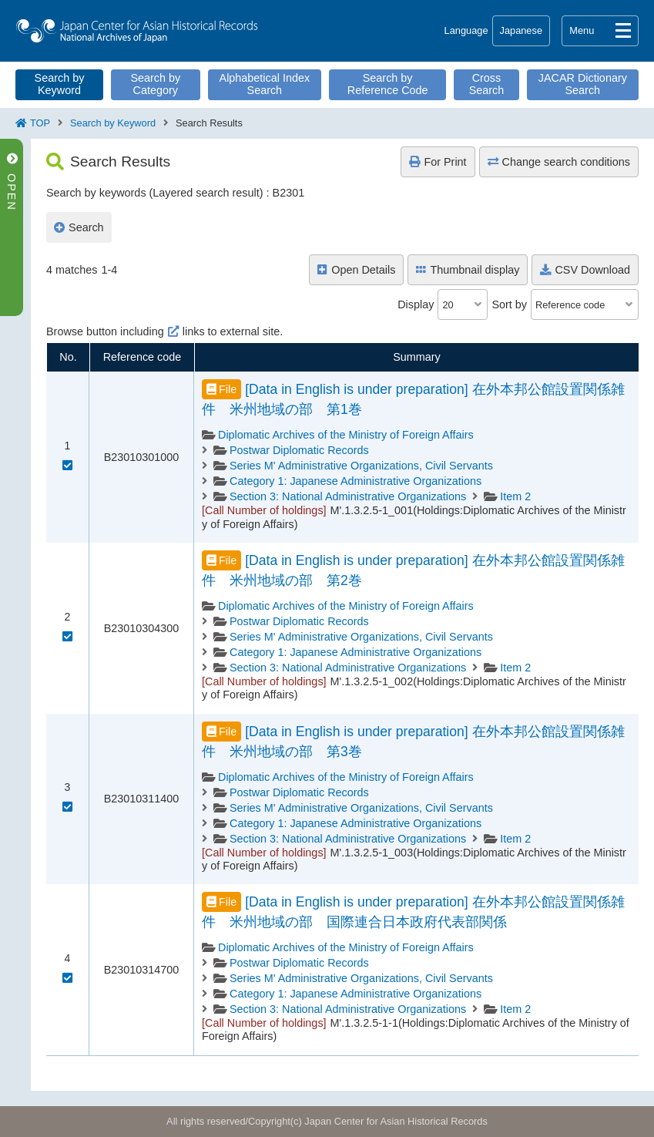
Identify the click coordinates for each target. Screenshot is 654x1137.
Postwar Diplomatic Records (299, 450)
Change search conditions (559, 162)
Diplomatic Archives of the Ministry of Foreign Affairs (346, 435)
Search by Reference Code (387, 84)
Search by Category (155, 84)
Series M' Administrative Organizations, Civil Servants (361, 465)
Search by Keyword (60, 84)
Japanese (521, 30)
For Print (437, 162)
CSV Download (585, 270)
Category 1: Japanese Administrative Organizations (355, 481)
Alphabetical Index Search (265, 84)
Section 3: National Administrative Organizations (348, 496)
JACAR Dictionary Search (582, 84)
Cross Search (487, 84)
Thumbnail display (467, 270)
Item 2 (515, 496)
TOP (40, 123)
